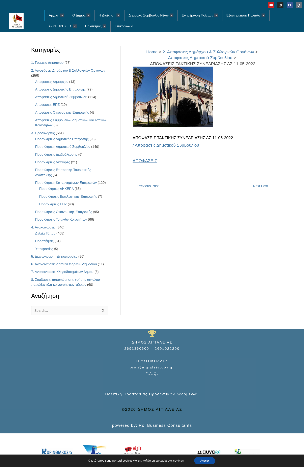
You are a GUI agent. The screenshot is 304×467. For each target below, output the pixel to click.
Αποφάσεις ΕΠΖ (47, 105)
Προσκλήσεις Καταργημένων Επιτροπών (66, 183)
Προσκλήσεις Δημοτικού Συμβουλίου (62, 147)
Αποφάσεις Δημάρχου (51, 82)
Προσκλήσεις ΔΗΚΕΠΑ (56, 189)
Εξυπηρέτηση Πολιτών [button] (246, 15)
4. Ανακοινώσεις (43, 227)
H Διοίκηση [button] (109, 15)
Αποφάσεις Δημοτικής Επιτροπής (60, 89)
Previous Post (146, 186)
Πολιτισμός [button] (95, 26)
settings (178, 461)
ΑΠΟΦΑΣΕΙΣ (145, 160)
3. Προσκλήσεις (43, 133)
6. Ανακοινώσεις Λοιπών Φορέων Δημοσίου (64, 264)
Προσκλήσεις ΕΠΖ (53, 204)
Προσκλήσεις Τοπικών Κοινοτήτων (61, 219)
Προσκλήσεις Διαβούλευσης (56, 154)
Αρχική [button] (56, 15)
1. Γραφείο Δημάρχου (47, 63)
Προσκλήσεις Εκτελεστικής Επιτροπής (68, 197)
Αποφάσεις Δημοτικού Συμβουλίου (61, 97)
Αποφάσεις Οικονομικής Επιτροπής (62, 112)
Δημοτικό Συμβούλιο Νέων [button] (151, 15)
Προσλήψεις (44, 241)
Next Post (262, 186)
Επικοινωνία (124, 26)
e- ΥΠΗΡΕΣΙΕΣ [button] (63, 26)
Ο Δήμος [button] (81, 15)
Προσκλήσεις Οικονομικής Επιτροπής (63, 212)
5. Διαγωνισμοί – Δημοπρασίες (54, 256)
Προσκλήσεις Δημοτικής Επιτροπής (62, 139)
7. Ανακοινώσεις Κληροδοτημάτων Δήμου (62, 272)
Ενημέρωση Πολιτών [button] (200, 15)
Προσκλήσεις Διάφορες (52, 162)
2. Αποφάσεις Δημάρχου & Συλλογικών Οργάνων (68, 70)
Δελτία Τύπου (45, 233)
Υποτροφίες (44, 249)
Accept (204, 461)
